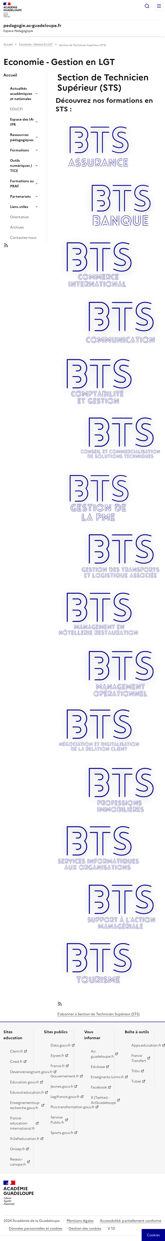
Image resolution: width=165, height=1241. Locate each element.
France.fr (58, 1065)
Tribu (135, 1071)
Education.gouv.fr (19, 1082)
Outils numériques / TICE (21, 165)
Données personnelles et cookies (35, 1228)
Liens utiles (19, 206)
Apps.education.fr (140, 1045)
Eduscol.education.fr (19, 1092)
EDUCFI (16, 109)
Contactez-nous (23, 237)
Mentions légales (80, 1220)
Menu (159, 6)
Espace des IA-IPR (22, 122)
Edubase (98, 1066)
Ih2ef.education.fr (19, 1138)
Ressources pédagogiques (21, 137)
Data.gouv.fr (60, 1045)
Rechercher (147, 6)
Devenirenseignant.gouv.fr (19, 1071)
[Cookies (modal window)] (153, 1235)
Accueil (8, 44)
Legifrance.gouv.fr (60, 1096)
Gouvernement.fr (60, 1076)
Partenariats (20, 196)
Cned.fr (16, 1061)
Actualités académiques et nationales (21, 93)
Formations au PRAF (22, 183)
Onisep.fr (17, 1148)
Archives (17, 227)
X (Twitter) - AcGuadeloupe (100, 1100)
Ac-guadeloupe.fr (100, 1054)
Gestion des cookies (85, 1228)
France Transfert (138, 1058)
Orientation (19, 217)
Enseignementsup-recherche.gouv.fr (19, 1105)
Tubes (136, 1081)
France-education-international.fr (19, 1123)
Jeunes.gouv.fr (60, 1086)
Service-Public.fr (57, 1120)
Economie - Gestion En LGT (36, 44)
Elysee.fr (57, 1055)
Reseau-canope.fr (18, 1162)
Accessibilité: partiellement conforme (130, 1220)
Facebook (99, 1087)
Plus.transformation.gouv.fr (60, 1106)
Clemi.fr (16, 1051)
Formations (19, 150)
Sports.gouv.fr (60, 1132)
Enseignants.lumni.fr (100, 1077)
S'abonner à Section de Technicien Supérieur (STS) (98, 1014)
